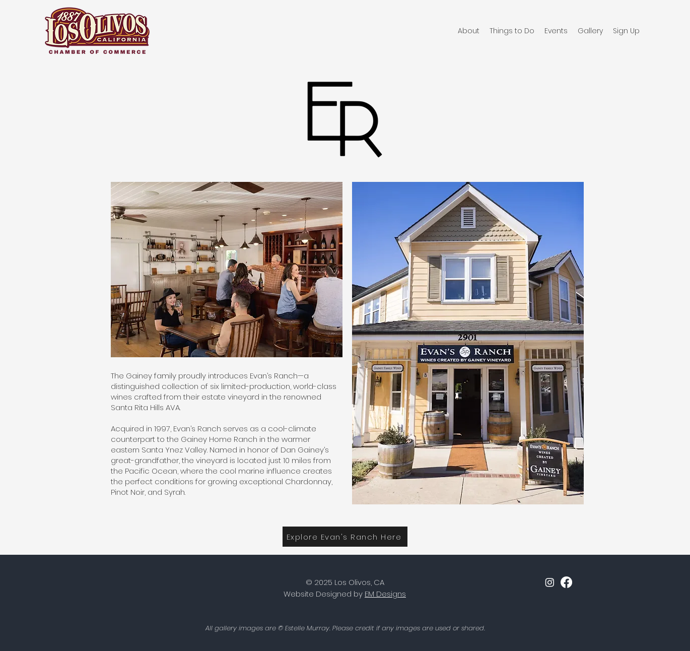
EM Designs (385, 594)
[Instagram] (550, 582)
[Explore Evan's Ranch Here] (345, 537)
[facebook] (566, 582)
